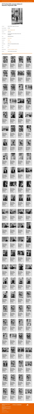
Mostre (31, 1)
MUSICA (16, 49)
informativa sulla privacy (4, 410)
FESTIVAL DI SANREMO (11, 49)
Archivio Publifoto (28, 1)
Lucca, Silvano (10, 38)
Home (22, 1)
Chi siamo (24, 1)
